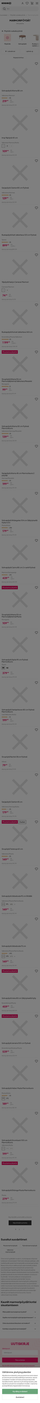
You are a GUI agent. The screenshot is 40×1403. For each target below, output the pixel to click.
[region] (20, 1385)
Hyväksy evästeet (20, 1391)
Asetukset (20, 1397)
